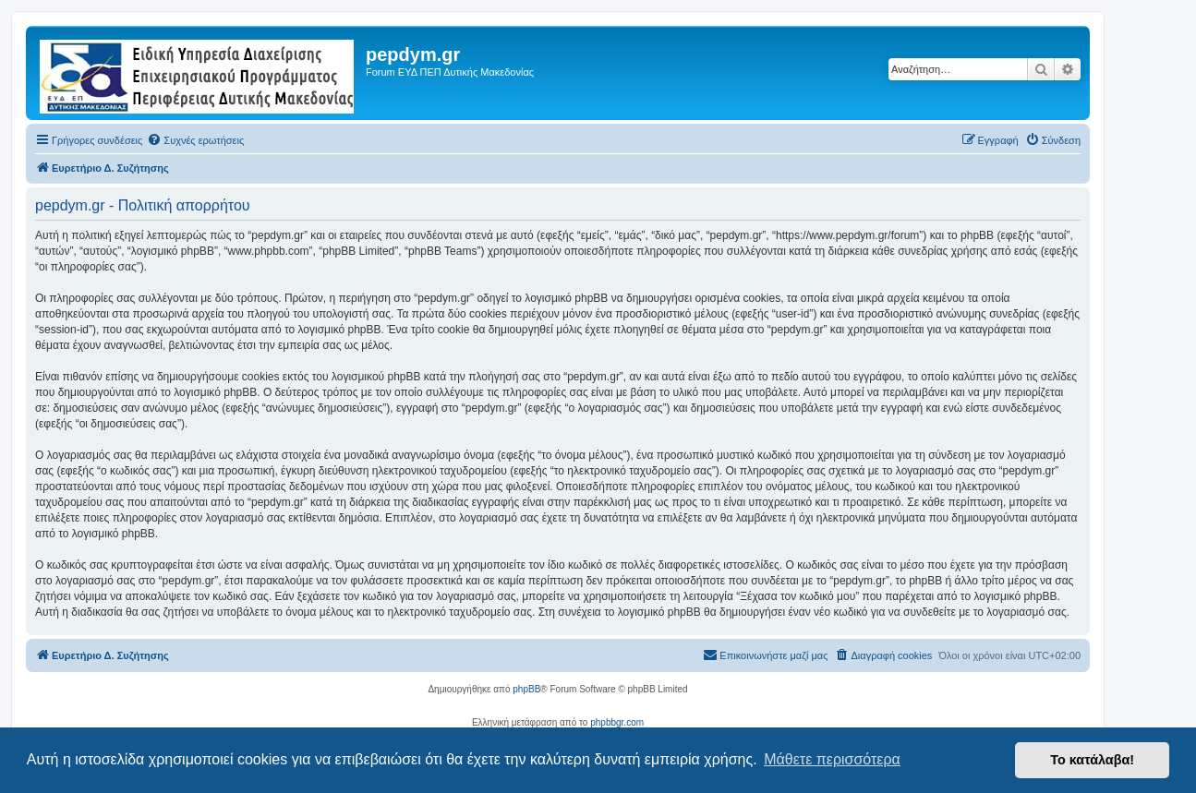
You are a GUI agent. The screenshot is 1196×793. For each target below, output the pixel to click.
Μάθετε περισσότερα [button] (832, 759)
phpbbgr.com (617, 722)
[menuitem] (195, 140)
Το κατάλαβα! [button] (1092, 759)
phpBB (526, 689)
